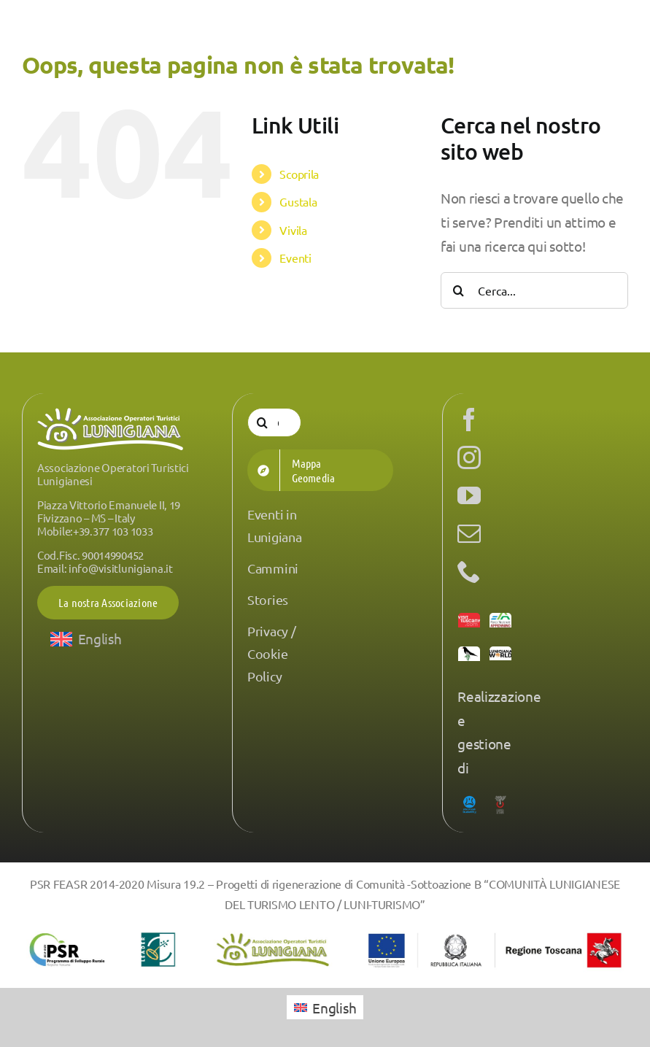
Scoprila (299, 173)
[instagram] (469, 457)
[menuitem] (86, 639)
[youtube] (469, 495)
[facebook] (469, 419)
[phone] (469, 571)
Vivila (292, 230)
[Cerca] (459, 290)
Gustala (298, 201)
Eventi (295, 257)
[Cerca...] (534, 290)
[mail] (469, 533)
